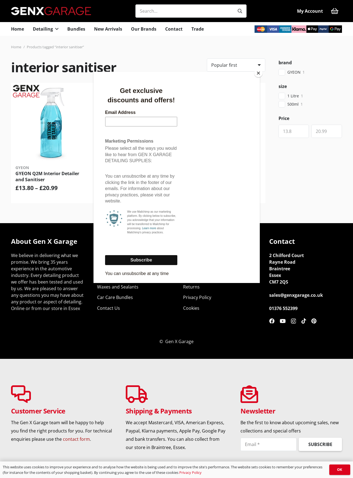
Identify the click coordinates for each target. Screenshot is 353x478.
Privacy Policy (190, 472)
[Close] (258, 73)
